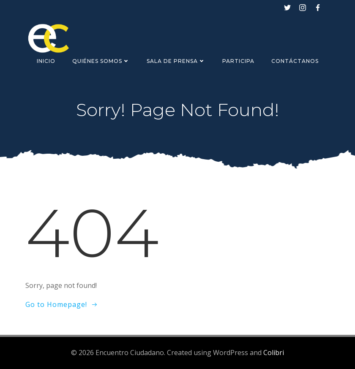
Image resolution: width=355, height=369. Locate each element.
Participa (238, 61)
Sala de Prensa (176, 61)
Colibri (273, 352)
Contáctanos (295, 61)
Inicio (46, 61)
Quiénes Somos (101, 61)
